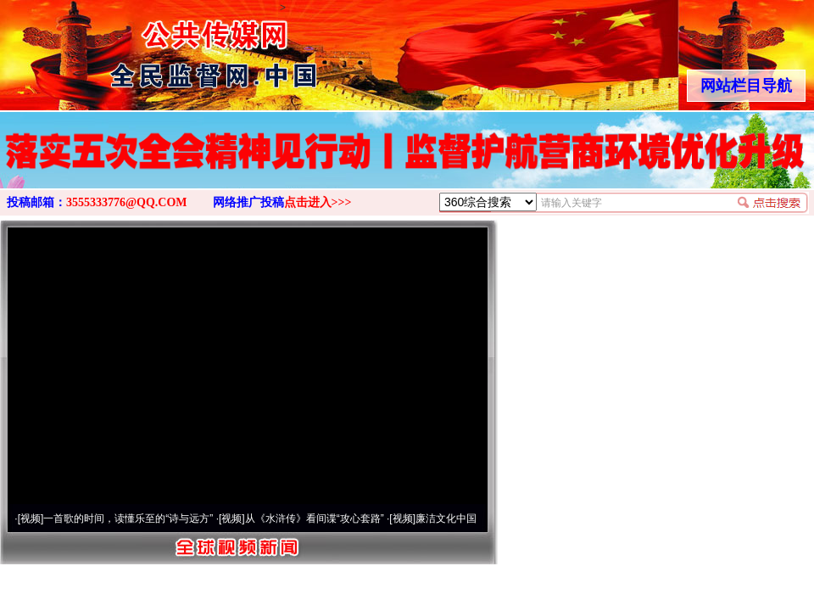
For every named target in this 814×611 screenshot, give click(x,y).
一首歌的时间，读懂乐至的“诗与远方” (128, 518)
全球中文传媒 (140, 49)
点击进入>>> (318, 202)
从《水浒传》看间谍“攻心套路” (314, 518)
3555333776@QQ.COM (126, 202)
